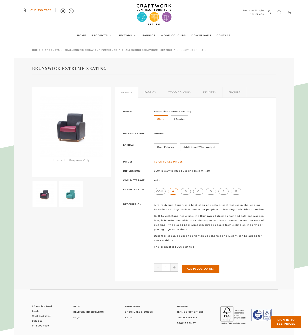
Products (102, 35)
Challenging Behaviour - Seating (147, 50)
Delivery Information (88, 310)
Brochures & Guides (139, 310)
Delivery (209, 92)
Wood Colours (173, 35)
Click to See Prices (168, 161)
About (129, 316)
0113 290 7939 (37, 10)
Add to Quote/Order (200, 267)
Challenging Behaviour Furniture (90, 50)
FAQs (76, 316)
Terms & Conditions (190, 310)
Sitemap (182, 305)
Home (81, 35)
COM (159, 191)
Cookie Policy (186, 321)
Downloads (201, 35)
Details (126, 92)
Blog (76, 305)
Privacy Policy (187, 316)
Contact (224, 35)
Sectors (127, 35)
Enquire (235, 92)
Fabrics (148, 35)
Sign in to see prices (283, 319)
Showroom (132, 305)
